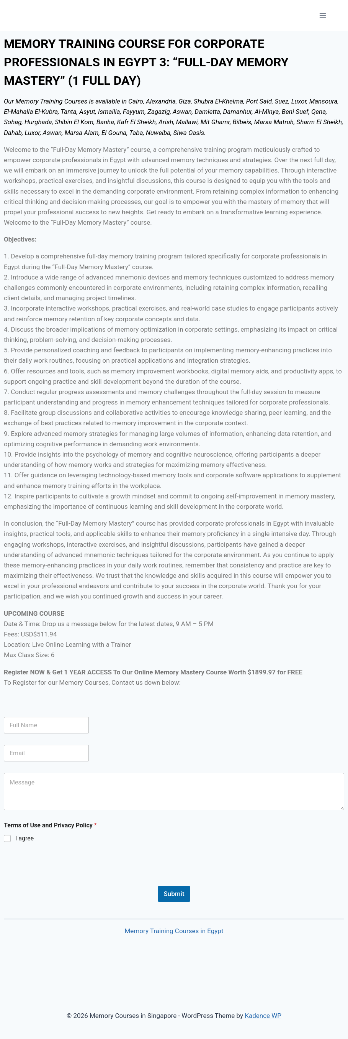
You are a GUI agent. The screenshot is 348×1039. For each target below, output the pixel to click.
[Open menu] (322, 15)
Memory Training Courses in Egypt (174, 931)
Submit (173, 894)
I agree (24, 838)
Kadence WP (263, 1015)
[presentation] (62, 881)
